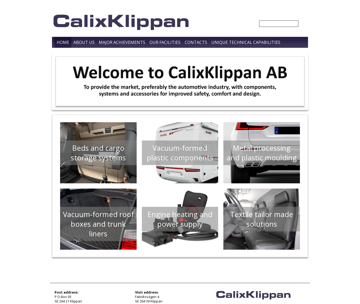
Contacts (196, 42)
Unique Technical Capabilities (245, 42)
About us (84, 42)
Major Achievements (122, 42)
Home (63, 42)
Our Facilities (165, 42)
